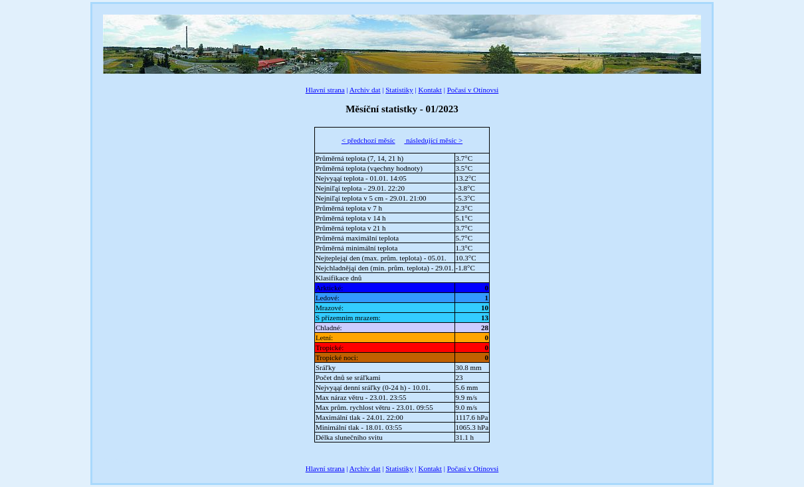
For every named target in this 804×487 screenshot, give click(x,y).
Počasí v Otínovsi (473, 90)
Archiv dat (365, 90)
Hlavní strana (325, 90)
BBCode (115, 460)
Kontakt (429, 90)
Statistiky (399, 90)
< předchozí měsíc (368, 140)
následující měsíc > (433, 140)
